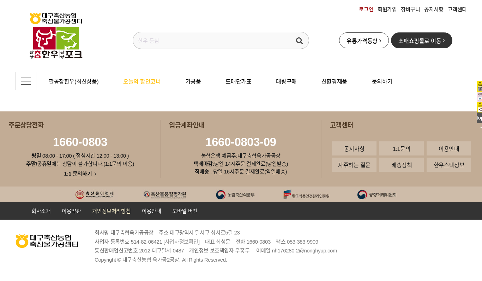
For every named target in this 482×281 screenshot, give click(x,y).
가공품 (193, 81)
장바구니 (410, 9)
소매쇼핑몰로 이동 (421, 40)
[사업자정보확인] (181, 241)
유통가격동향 (364, 40)
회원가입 (387, 9)
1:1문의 (401, 148)
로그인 (366, 9)
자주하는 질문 (354, 164)
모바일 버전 (185, 211)
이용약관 (71, 211)
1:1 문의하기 (80, 173)
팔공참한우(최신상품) (73, 81)
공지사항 (433, 9)
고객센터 (457, 9)
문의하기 (382, 81)
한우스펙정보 (449, 164)
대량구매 (286, 81)
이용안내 (449, 148)
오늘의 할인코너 (142, 81)
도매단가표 (238, 81)
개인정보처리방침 (111, 211)
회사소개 (40, 211)
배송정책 (401, 164)
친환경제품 (334, 81)
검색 (299, 40)
